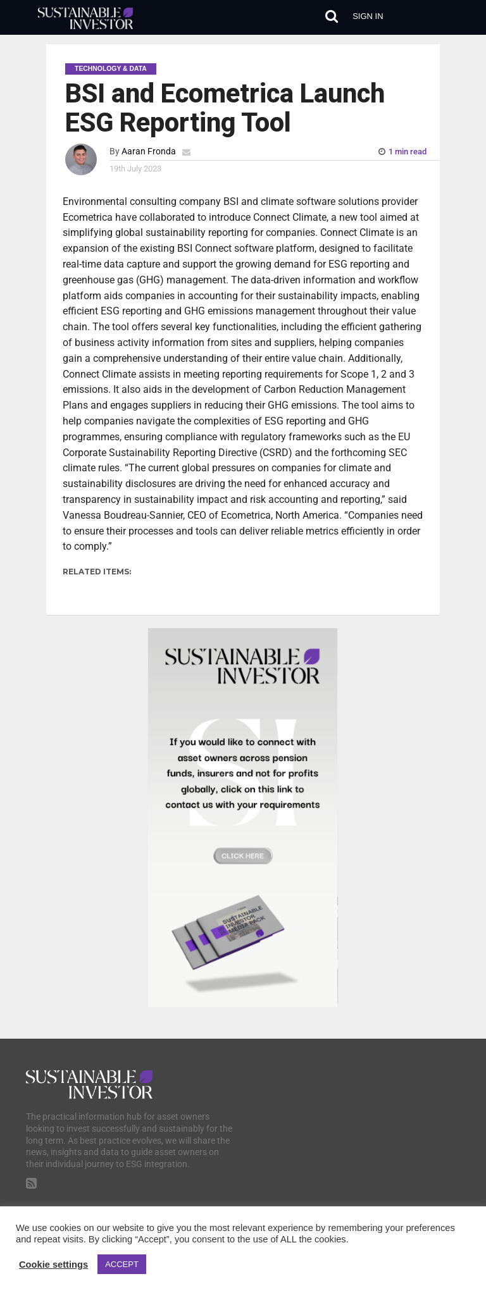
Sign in (367, 16)
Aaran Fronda (149, 151)
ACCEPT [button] (122, 1264)
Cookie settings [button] (53, 1264)
